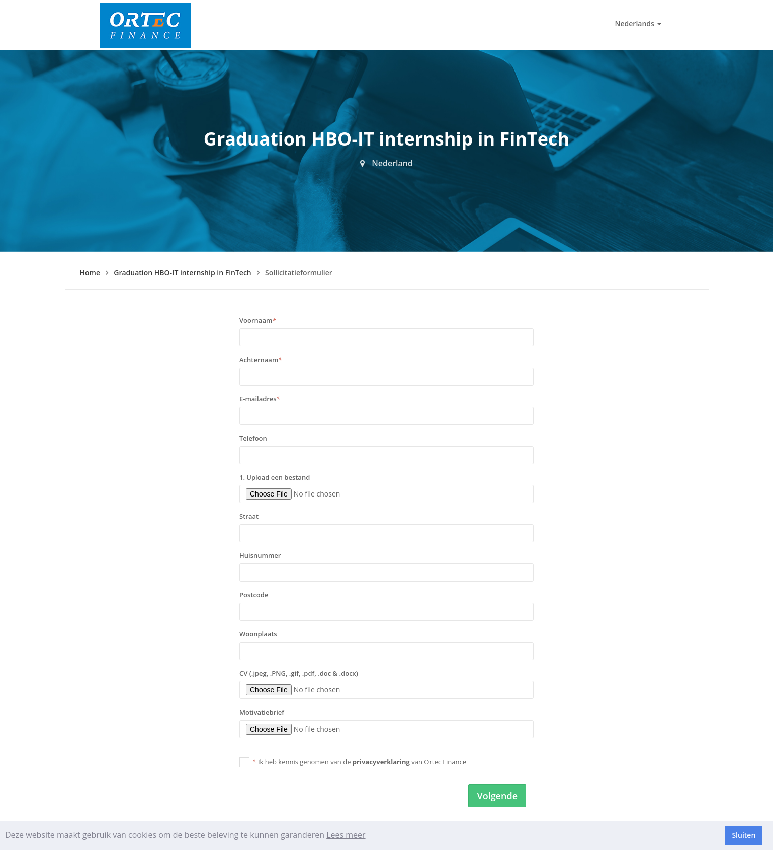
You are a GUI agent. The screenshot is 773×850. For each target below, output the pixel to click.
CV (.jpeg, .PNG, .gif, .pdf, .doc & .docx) (298, 673)
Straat (249, 516)
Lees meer (345, 834)
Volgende (497, 796)
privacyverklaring (381, 761)
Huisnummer (260, 555)
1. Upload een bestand (274, 477)
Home (90, 272)
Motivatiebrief (261, 712)
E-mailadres (259, 398)
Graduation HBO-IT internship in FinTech (182, 272)
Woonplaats (258, 634)
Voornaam (257, 320)
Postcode (253, 594)
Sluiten (743, 835)
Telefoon (253, 438)
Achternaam (260, 359)
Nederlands (638, 23)
